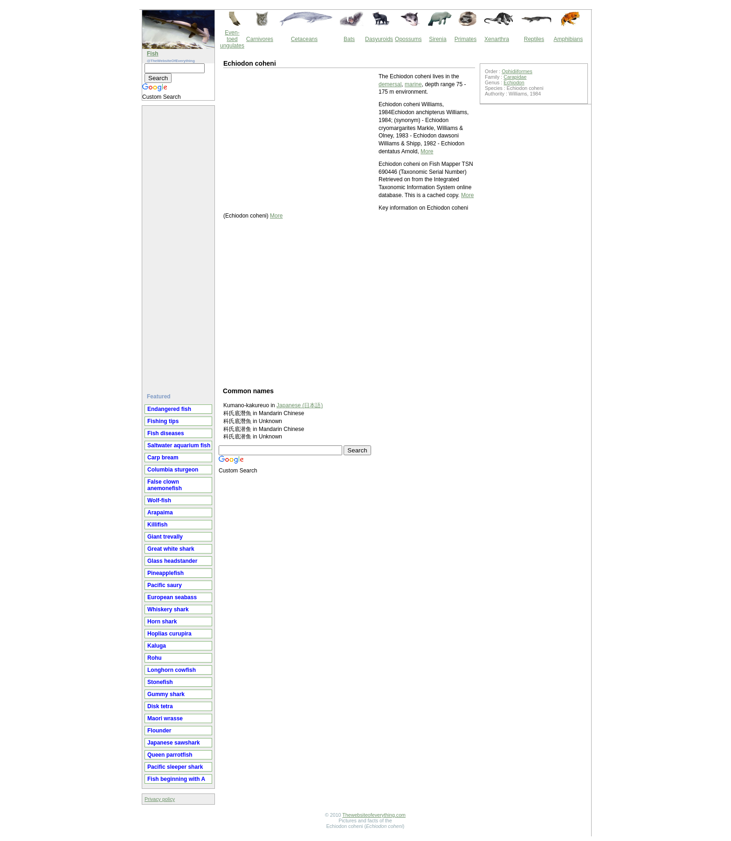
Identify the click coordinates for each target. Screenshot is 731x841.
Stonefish (160, 682)
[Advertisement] (179, 245)
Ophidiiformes (517, 71)
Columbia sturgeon (172, 469)
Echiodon (513, 82)
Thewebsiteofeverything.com (374, 815)
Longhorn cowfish (171, 670)
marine (413, 84)
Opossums (408, 39)
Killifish (157, 524)
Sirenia (437, 39)
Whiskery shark (168, 609)
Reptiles (534, 39)
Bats (349, 39)
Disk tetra (160, 706)
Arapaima (160, 512)
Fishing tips (163, 421)
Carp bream (163, 457)
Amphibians (568, 39)
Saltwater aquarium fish (178, 445)
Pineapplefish (165, 573)
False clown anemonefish (164, 485)
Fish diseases (165, 433)
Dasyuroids (379, 39)
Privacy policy (160, 799)
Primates (465, 39)
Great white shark (170, 549)
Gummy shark (166, 694)
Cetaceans (304, 39)
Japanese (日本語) (299, 405)
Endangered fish (169, 409)
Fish (153, 53)
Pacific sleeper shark (175, 767)
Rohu (154, 658)
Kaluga (156, 646)
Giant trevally (165, 536)
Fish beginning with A (176, 779)
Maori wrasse (165, 718)
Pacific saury (164, 585)
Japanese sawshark (173, 742)
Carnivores (259, 39)
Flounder (159, 730)
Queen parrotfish (170, 755)
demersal (390, 84)
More (427, 151)
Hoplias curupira (169, 633)
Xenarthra (496, 39)
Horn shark (162, 621)
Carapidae (514, 77)
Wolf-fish (159, 500)
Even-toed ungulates (232, 39)
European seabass (172, 597)
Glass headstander (172, 561)
